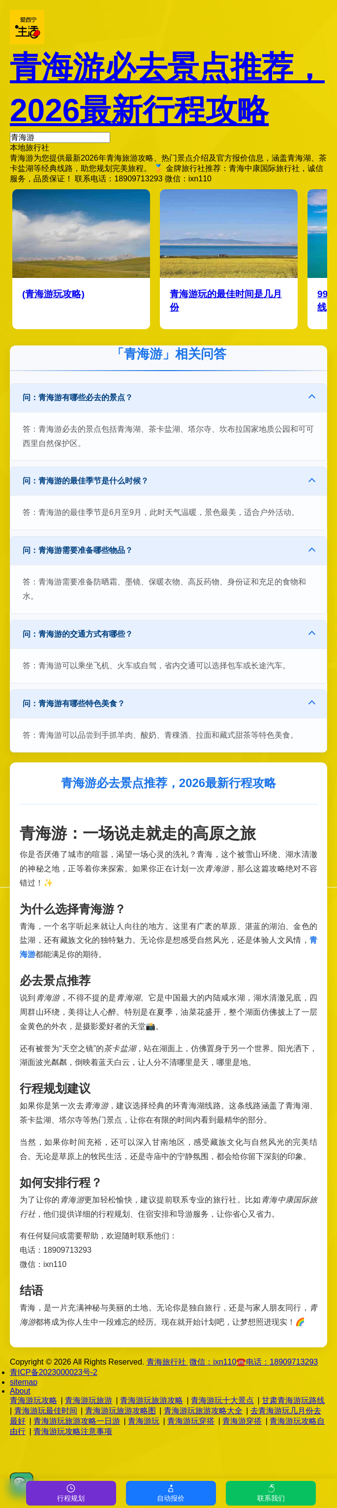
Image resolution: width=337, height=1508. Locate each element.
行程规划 (71, 1492)
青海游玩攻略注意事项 (72, 1431)
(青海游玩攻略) (53, 294)
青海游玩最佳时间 (45, 1410)
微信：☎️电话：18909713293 (253, 1362)
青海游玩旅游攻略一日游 (76, 1421)
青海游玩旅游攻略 (151, 1400)
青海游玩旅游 (88, 1400)
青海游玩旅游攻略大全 (203, 1410)
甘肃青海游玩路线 (293, 1400)
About (20, 1391)
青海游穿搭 (242, 1421)
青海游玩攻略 (33, 1400)
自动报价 (170, 1492)
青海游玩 (143, 1421)
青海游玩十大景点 (222, 1400)
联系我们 (271, 1492)
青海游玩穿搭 (190, 1421)
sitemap (23, 1382)
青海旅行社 (167, 1362)
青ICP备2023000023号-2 (53, 1372)
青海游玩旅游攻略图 (120, 1410)
